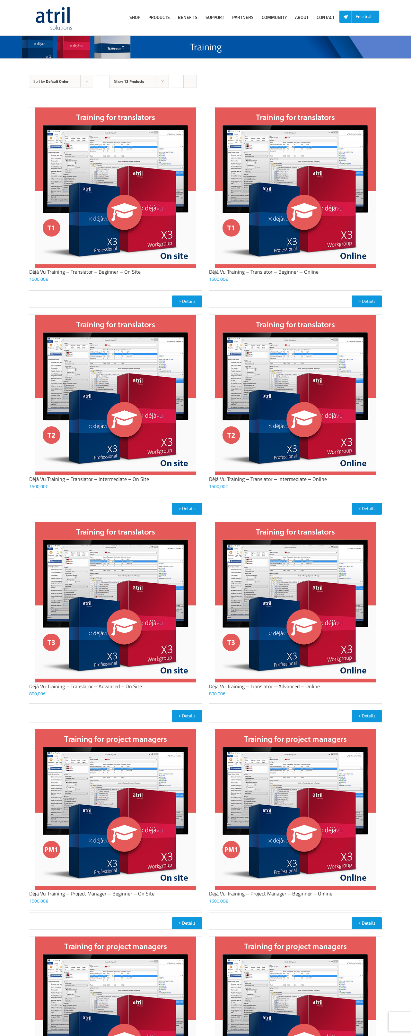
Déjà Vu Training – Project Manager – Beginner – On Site (91, 893)
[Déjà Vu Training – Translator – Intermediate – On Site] (115, 395)
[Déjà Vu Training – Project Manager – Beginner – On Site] (115, 809)
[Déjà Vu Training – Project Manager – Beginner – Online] (295, 809)
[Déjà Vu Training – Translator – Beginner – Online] (295, 187)
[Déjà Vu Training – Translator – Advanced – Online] (295, 602)
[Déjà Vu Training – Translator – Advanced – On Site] (115, 602)
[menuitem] (361, 17)
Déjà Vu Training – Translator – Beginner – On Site (85, 272)
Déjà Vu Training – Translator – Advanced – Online (264, 686)
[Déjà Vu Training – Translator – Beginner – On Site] (115, 187)
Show (129, 81)
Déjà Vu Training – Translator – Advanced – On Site (85, 686)
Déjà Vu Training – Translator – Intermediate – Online (268, 479)
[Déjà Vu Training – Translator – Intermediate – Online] (295, 395)
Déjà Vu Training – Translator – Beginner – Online (264, 272)
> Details (187, 301)
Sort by (50, 81)
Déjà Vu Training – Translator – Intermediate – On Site (89, 479)
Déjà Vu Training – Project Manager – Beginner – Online (270, 893)
